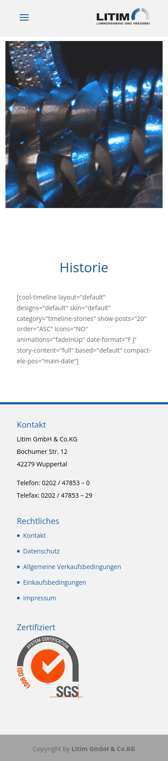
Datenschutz (41, 551)
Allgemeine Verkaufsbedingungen (72, 566)
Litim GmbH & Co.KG (103, 748)
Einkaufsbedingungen (54, 582)
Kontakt (34, 535)
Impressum (39, 598)
